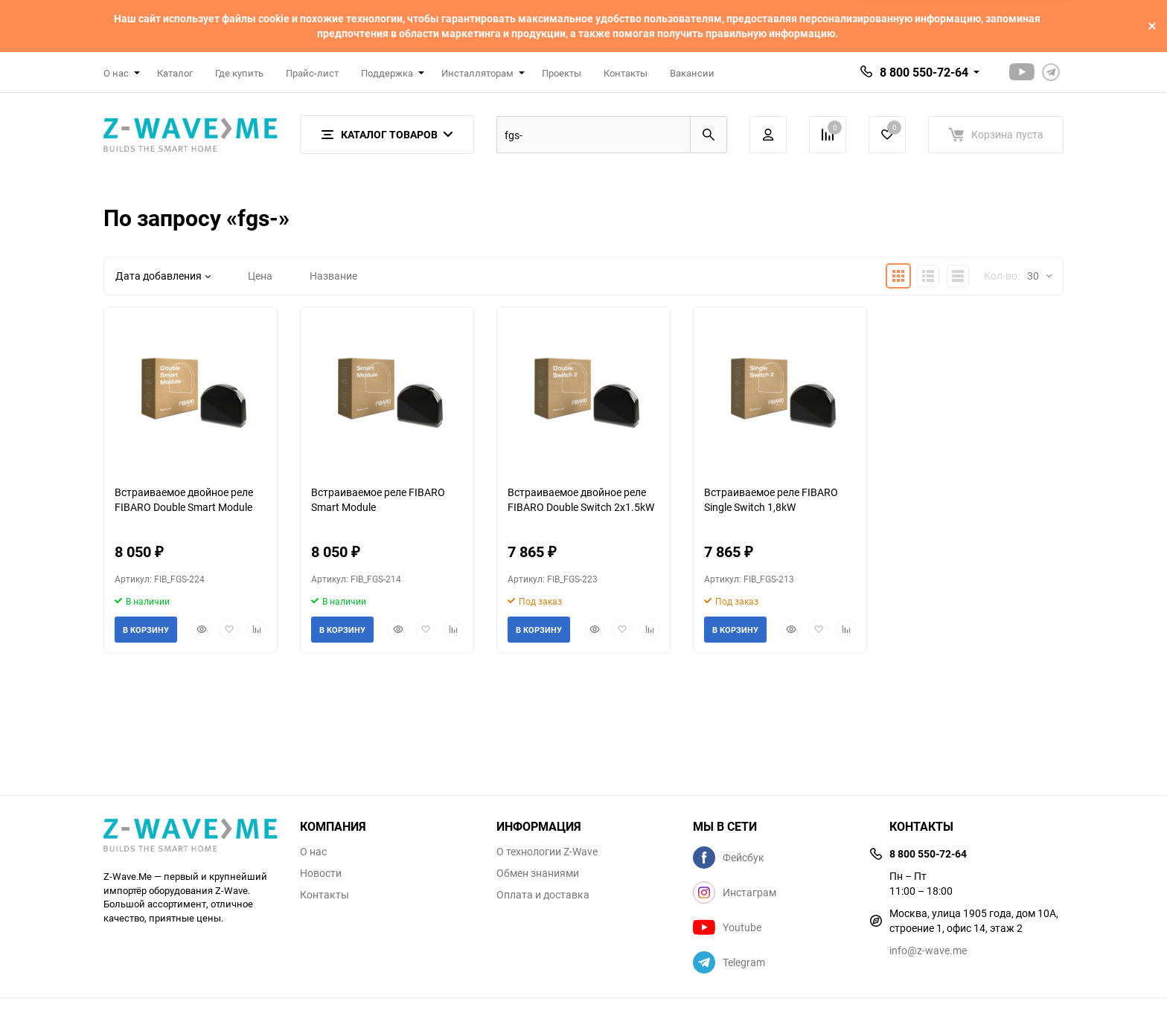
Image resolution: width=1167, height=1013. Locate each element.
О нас (313, 851)
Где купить (239, 73)
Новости (321, 873)
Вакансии (692, 73)
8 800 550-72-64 (924, 72)
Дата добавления (163, 275)
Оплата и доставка (542, 895)
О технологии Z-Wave (547, 851)
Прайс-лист (312, 73)
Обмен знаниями (537, 873)
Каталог (175, 73)
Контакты (626, 73)
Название (333, 275)
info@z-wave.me (928, 950)
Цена (260, 275)
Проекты (561, 73)
